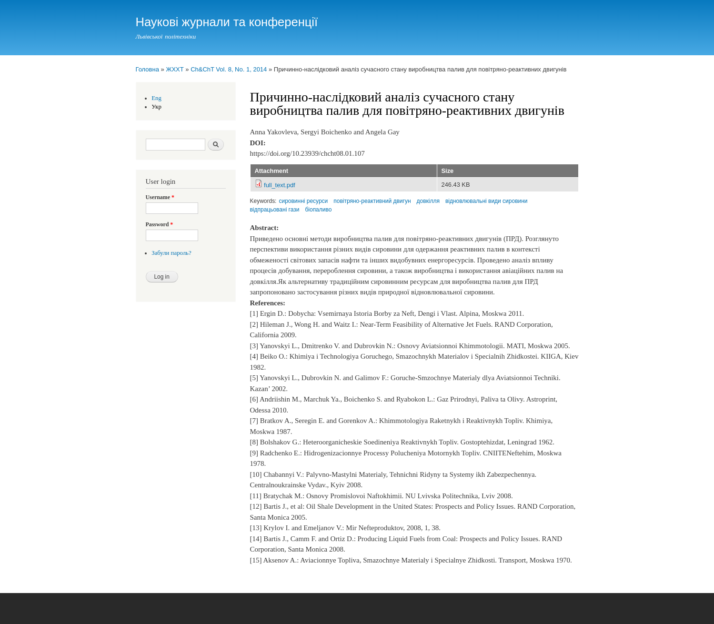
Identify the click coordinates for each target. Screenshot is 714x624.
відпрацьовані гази (275, 209)
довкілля (428, 201)
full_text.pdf (279, 185)
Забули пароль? (171, 253)
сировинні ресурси (303, 201)
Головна (147, 69)
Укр (156, 106)
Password (159, 224)
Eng (156, 98)
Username (160, 197)
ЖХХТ (174, 69)
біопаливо (318, 209)
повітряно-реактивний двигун (372, 201)
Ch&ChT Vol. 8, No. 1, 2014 (229, 69)
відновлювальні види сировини (486, 201)
